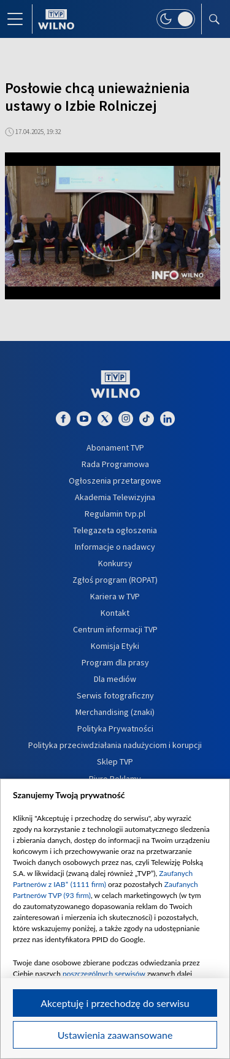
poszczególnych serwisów (104, 973)
